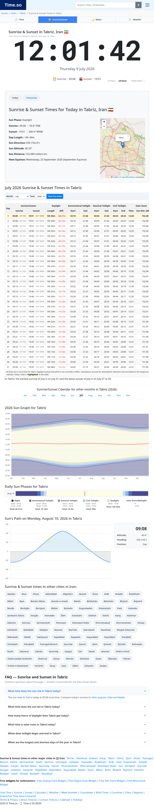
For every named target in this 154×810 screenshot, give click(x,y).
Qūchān (122, 644)
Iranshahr (77, 615)
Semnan (105, 651)
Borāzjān (24, 608)
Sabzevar (24, 651)
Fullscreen (138, 80)
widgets (10, 780)
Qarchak (68, 644)
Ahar (24, 594)
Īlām (63, 615)
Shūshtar (84, 658)
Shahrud (42, 658)
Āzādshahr (134, 594)
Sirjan (98, 658)
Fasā (119, 608)
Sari (80, 651)
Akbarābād (51, 594)
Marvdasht (89, 629)
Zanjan (103, 665)
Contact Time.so (48, 799)
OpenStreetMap (128, 177)
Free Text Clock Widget (112, 780)
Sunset (29, 792)
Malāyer (44, 629)
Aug (90, 395)
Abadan (11, 594)
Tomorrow (31, 97)
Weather (134, 19)
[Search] (105, 5)
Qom (94, 644)
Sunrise (18, 792)
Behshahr (109, 601)
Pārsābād (29, 644)
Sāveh (92, 651)
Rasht (10, 651)
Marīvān (73, 629)
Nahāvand (42, 637)
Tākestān (112, 658)
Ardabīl (119, 594)
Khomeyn (61, 622)
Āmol (95, 594)
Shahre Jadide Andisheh (19, 658)
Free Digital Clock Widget (82, 780)
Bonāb (10, 608)
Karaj (118, 615)
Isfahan (92, 615)
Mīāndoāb (12, 637)
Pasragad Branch (48, 644)
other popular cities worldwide (108, 697)
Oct (109, 395)
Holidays (78, 799)
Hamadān (50, 615)
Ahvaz (36, 594)
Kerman (26, 622)
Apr (53, 395)
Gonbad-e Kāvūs (15, 615)
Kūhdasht (12, 629)
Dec (128, 395)
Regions (138, 792)
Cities (13, 13)
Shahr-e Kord (122, 651)
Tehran (126, 658)
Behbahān (92, 601)
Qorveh (107, 644)
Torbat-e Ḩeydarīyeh (17, 665)
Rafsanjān (137, 644)
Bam (22, 601)
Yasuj (52, 665)
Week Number (69, 792)
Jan (25, 395)
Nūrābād (126, 637)
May (63, 395)
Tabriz (23, 13)
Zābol (75, 665)
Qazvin (82, 644)
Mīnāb (27, 637)
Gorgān (34, 615)
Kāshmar (131, 615)
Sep (100, 395)
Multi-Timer (102, 792)
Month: (9, 196)
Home (5, 13)
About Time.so (29, 799)
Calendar (65, 799)
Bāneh (77, 601)
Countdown (86, 792)
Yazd (63, 665)
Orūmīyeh (12, 644)
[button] (123, 145)
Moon (96, 19)
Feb (34, 395)
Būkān (54, 608)
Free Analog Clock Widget (51, 780)
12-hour (111, 80)
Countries (116, 792)
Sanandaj (53, 651)
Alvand (82, 594)
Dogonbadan (85, 608)
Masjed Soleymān (126, 629)
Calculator (41, 792)
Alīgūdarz (68, 594)
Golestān (132, 608)
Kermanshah (43, 622)
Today (15, 97)
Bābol (10, 601)
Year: (32, 196)
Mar (44, 395)
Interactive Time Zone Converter (18, 796)
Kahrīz (105, 615)
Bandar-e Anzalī (59, 601)
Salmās (39, 651)
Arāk (106, 594)
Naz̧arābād (92, 637)
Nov (118, 395)
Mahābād (28, 629)
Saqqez (68, 651)
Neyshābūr (109, 637)
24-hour (123, 80)
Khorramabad (103, 622)
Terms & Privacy (9, 799)
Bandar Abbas (38, 601)
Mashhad (106, 629)
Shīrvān (70, 658)
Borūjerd (40, 608)
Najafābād (59, 637)
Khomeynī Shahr (80, 622)
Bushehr (68, 608)
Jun (72, 395)
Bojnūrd (138, 601)
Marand (58, 629)
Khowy (141, 622)
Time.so (13, 4)
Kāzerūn (11, 622)
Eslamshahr (105, 608)
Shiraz (56, 658)
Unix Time (5, 792)
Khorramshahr (123, 622)
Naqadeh (75, 637)
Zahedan (89, 665)
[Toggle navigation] (147, 5)
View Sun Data (55, 196)
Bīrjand (123, 601)
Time (19, 19)
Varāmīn (39, 665)
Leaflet (114, 177)
